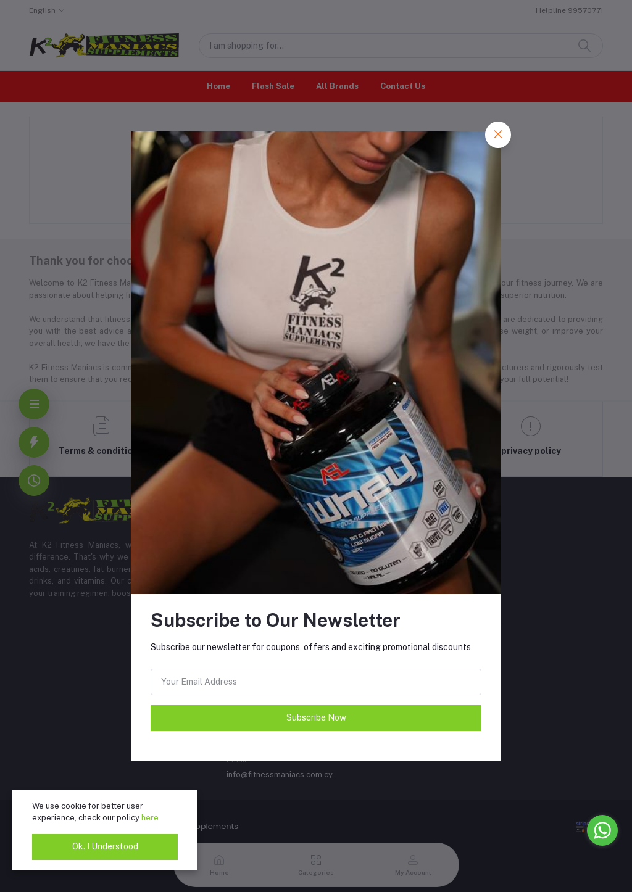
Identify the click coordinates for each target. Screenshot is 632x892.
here (150, 817)
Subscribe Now (316, 717)
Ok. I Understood (105, 846)
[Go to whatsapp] (602, 830)
